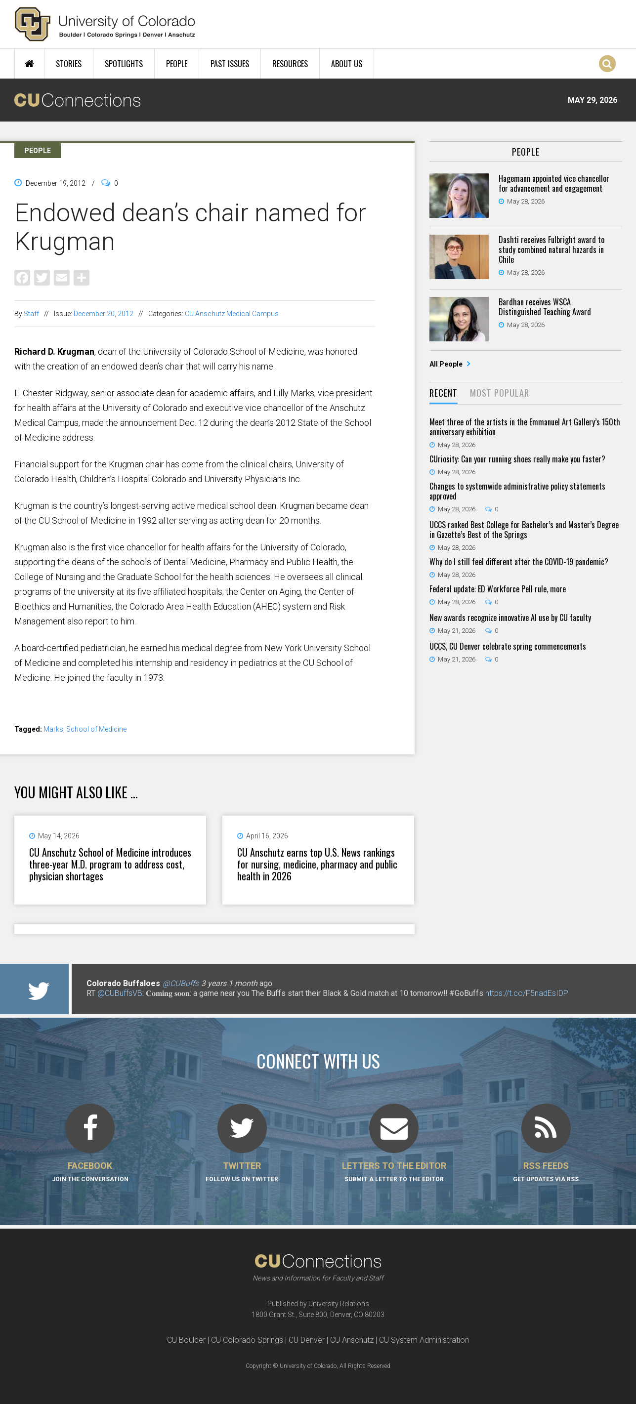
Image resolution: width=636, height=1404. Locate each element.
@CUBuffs (181, 983)
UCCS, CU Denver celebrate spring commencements (507, 646)
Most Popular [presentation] (499, 392)
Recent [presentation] (443, 392)
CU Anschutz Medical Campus (232, 314)
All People (446, 364)
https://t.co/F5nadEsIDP (526, 993)
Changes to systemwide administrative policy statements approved (517, 491)
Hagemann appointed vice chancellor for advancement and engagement (554, 183)
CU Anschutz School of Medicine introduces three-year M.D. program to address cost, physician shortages (110, 864)
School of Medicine (96, 729)
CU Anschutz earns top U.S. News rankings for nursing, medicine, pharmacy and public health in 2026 (317, 864)
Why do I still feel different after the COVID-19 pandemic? (518, 562)
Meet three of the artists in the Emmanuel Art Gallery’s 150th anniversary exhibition (524, 427)
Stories (69, 64)
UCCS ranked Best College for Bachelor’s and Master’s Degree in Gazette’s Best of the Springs (524, 529)
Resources (290, 64)
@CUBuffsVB (119, 993)
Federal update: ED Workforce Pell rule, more (497, 589)
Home (29, 64)
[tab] (443, 393)
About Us (346, 64)
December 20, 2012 (103, 314)
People (176, 64)
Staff (31, 314)
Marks (53, 729)
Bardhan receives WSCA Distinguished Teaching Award (545, 307)
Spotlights (124, 64)
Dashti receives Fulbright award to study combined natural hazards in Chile (551, 249)
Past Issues (230, 64)
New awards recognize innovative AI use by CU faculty (510, 617)
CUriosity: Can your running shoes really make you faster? (517, 459)
